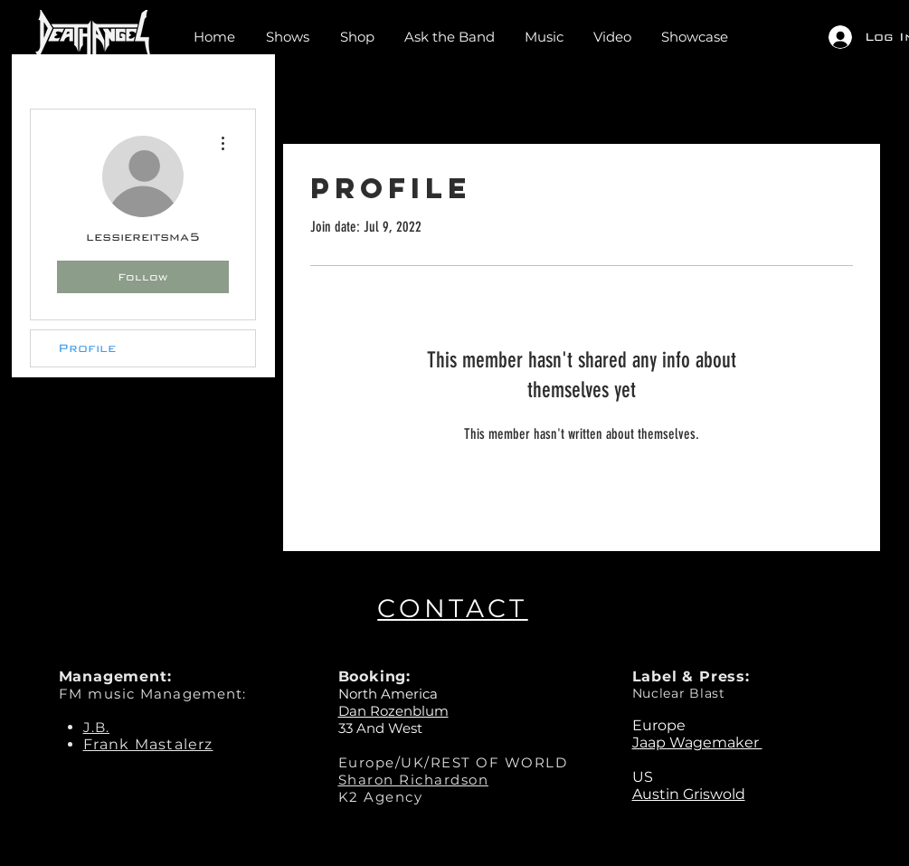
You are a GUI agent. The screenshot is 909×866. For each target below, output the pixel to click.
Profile (87, 348)
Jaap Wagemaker (697, 742)
